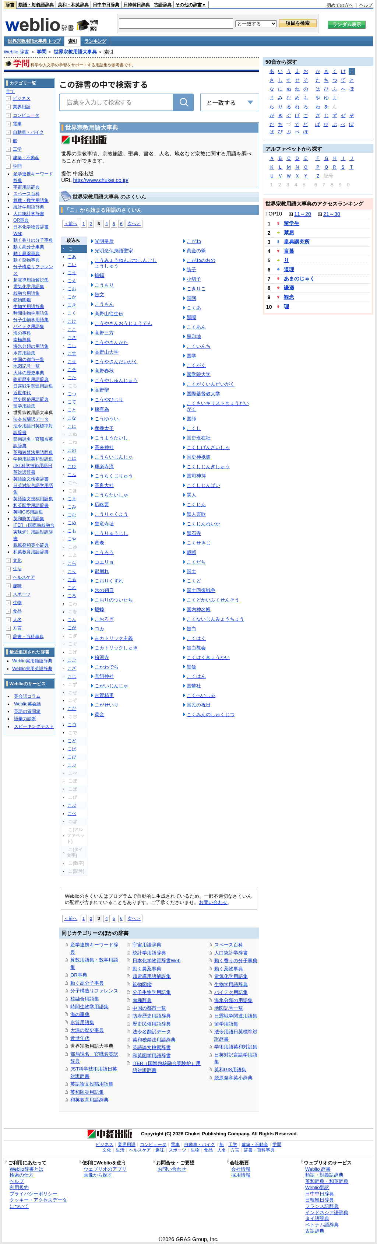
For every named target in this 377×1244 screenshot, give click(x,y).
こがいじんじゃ (111, 685)
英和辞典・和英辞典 (326, 1181)
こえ (71, 280)
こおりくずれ (109, 581)
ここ (71, 329)
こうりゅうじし (111, 533)
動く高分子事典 (87, 983)
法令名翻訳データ (152, 1031)
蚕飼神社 (104, 676)
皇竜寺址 (104, 523)
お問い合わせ (213, 902)
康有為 (102, 409)
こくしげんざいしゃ (208, 447)
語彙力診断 (25, 718)
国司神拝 (196, 476)
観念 (289, 297)
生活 (17, 568)
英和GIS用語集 (230, 1069)
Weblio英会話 (27, 704)
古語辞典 (163, 5)
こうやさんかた (111, 342)
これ (71, 587)
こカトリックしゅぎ (116, 648)
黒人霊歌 (196, 514)
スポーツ (22, 594)
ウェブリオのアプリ (105, 1169)
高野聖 (102, 390)
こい (71, 264)
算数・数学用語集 (31, 200)
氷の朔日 (104, 590)
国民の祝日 (199, 705)
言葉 (289, 251)
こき (71, 305)
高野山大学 (107, 352)
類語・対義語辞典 (36, 5)
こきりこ (196, 288)
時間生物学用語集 (89, 1006)
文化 (17, 560)
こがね (194, 241)
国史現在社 (199, 438)
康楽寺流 (104, 466)
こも (71, 530)
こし (71, 345)
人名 (17, 619)
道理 (289, 269)
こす (71, 353)
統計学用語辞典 (149, 953)
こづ (71, 724)
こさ (71, 337)
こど (71, 740)
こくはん (196, 676)
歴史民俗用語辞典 (152, 1024)
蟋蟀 (99, 609)
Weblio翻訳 (317, 1187)
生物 (17, 602)
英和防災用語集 (87, 1092)
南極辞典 (142, 1000)
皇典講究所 (297, 242)
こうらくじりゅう (114, 476)
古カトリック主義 (114, 638)
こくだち (196, 562)
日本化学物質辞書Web (156, 960)
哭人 (191, 495)
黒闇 (191, 317)
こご (71, 660)
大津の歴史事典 (87, 1030)
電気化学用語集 (231, 976)
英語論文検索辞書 (152, 1047)
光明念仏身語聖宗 (114, 250)
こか (71, 296)
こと (71, 410)
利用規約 (19, 1187)
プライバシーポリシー (33, 1193)
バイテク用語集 (231, 992)
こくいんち (199, 346)
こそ (71, 369)
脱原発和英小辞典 (233, 1077)
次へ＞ (134, 223)
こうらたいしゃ (111, 495)
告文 (99, 294)
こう (71, 272)
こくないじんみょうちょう (215, 619)
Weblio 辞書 (16, 52)
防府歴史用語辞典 (152, 1016)
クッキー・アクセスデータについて (38, 1203)
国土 (191, 571)
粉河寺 (102, 657)
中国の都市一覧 (149, 1008)
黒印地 (194, 336)
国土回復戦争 (201, 590)
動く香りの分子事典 (235, 960)
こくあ (194, 308)
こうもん (104, 304)
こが (71, 627)
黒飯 (191, 667)
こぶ (71, 765)
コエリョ (104, 562)
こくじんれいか (203, 523)
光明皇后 (104, 241)
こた (71, 377)
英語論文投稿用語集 (91, 1084)
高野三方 (104, 333)
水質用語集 (82, 1022)
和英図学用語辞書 (152, 1055)
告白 (191, 628)
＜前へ (70, 223)
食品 (17, 611)
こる (71, 579)
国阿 (191, 298)
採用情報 (240, 1175)
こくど (194, 581)
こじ (71, 676)
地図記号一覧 (228, 1008)
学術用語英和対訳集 (235, 1046)
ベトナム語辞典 (322, 1224)
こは (71, 458)
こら (71, 563)
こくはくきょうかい (208, 657)
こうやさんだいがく (116, 361)
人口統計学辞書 (231, 953)
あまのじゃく (299, 278)
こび (71, 757)
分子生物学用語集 (152, 992)
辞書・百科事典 (28, 636)
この (71, 450)
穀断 (191, 552)
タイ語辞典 (317, 1218)
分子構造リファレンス (94, 991)
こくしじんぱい (203, 485)
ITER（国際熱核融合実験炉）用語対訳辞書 (33, 532)
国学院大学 (199, 374)
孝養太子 (104, 428)
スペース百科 (228, 944)
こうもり (104, 285)
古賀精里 (104, 695)
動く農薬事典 (147, 968)
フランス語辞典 (322, 1206)
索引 (72, 41)
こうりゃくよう (111, 514)
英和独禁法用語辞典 (154, 1039)
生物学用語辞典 (231, 984)
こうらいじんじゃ (114, 457)
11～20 (302, 214)
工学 (17, 149)
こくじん (196, 504)
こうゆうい (107, 418)
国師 (191, 418)
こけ (71, 321)
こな (71, 418)
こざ (71, 668)
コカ (99, 628)
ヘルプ (366, 5)
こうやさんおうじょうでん (123, 323)
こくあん (196, 327)
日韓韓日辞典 (136, 5)
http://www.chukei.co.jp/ (100, 180)
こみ (71, 506)
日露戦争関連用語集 (235, 1016)
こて (71, 401)
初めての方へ (340, 5)
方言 (17, 628)
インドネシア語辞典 (326, 1212)
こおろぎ (104, 619)
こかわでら (107, 667)
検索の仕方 (22, 1175)
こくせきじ (199, 543)
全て (10, 91)
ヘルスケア (24, 577)
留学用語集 (226, 1024)
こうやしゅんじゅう (116, 380)
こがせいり (107, 705)
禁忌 (289, 232)
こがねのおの (201, 260)
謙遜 (289, 288)
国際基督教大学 (203, 393)
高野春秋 (104, 371)
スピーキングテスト (34, 726)
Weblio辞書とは (26, 1169)
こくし (194, 428)
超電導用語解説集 (152, 976)
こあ (71, 256)
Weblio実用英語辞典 (32, 668)
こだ (71, 708)
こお (71, 288)
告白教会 (196, 648)
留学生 (291, 223)
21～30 (331, 214)
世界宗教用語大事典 (75, 52)
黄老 (99, 543)
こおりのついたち (114, 600)
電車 (17, 123)
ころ (71, 595)
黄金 (99, 714)
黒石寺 (194, 533)
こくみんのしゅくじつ (211, 714)
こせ (71, 361)
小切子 (194, 279)
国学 (191, 355)
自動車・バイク (28, 132)
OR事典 (78, 975)
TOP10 (273, 214)
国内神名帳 (199, 609)
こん (71, 619)
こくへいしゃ (201, 695)
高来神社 (104, 447)
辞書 (10, 5)
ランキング (95, 41)
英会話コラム (27, 696)
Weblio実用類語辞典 (32, 660)
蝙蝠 (99, 275)
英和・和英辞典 (73, 5)
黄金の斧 (196, 250)
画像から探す (98, 1175)
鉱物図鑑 (142, 984)
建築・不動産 (26, 157)
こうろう (104, 552)
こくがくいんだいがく (211, 384)
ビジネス (22, 98)
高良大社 (104, 485)
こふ (71, 474)
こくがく (196, 365)
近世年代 (79, 1038)
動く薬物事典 (228, 968)
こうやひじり (109, 399)
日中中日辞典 (106, 5)
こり (71, 571)
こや (71, 539)
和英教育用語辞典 (89, 1100)
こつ (71, 393)
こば (71, 748)
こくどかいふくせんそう (213, 600)
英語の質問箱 (27, 711)
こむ (71, 515)
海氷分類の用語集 (233, 1000)
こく (71, 313)
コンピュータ (26, 115)
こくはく (196, 638)
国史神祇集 (199, 457)
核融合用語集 (84, 999)
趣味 (17, 585)
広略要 (102, 504)
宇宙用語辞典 (147, 944)
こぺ (71, 813)
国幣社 (194, 685)
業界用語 (22, 106)
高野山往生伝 (109, 313)
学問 (41, 52)
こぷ (71, 805)
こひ (71, 466)
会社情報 (240, 1169)
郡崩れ (102, 571)
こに (71, 426)
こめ (71, 522)
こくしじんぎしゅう (208, 466)
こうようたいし (111, 438)
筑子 (191, 269)
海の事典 (79, 1014)
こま (71, 498)
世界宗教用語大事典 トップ (34, 41)
